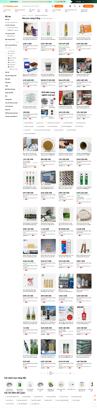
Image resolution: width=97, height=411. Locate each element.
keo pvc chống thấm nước (61, 400)
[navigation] (12, 194)
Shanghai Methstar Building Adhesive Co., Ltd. (30, 48)
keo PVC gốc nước (51, 396)
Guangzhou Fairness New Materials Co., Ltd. (66, 117)
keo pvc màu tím (63, 396)
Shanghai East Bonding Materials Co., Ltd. (84, 164)
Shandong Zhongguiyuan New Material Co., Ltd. (30, 366)
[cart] (75, 6)
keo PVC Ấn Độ (26, 396)
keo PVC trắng (79, 126)
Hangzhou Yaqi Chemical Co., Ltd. (48, 366)
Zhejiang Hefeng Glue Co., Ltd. (66, 233)
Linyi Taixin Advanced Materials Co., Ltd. (84, 48)
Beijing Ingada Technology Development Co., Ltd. (84, 117)
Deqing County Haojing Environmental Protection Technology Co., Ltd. (84, 233)
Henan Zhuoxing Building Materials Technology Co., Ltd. (84, 366)
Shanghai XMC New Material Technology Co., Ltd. (48, 332)
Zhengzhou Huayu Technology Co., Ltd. (66, 199)
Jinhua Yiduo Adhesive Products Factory (30, 197)
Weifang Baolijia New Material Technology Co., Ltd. (66, 266)
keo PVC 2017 (9, 400)
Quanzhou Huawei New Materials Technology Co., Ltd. (30, 268)
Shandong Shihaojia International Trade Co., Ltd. (66, 53)
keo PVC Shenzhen (52, 126)
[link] (95, 396)
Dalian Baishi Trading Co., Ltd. (48, 85)
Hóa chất (30, 15)
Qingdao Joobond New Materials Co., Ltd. (66, 85)
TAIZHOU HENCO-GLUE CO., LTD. (84, 300)
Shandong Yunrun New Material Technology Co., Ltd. (48, 197)
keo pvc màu (39, 123)
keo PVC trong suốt (76, 396)
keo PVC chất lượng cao (29, 133)
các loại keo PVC (34, 403)
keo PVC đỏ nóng (28, 123)
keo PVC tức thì (9, 403)
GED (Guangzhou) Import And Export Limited (30, 233)
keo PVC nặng (75, 400)
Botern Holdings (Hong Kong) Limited (48, 164)
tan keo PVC (27, 130)
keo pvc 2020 (40, 126)
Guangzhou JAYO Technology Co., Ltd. (48, 266)
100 (70, 373)
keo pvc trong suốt (28, 126)
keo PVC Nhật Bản (22, 403)
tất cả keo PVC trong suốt (53, 123)
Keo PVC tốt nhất (38, 396)
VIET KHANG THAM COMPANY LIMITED (30, 85)
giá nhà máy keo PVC (21, 400)
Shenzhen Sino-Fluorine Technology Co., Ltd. (30, 300)
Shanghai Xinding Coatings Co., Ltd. (30, 165)
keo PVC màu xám (81, 123)
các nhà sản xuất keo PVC (12, 396)
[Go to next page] (73, 373)
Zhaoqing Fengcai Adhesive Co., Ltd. (84, 85)
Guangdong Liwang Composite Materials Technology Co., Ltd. (66, 300)
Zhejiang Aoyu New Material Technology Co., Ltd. (48, 233)
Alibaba (24, 15)
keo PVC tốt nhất (71, 130)
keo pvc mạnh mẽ (58, 130)
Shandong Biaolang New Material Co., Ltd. (84, 201)
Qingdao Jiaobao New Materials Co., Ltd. (66, 366)
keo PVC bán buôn (68, 123)
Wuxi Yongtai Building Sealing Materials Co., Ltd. (66, 164)
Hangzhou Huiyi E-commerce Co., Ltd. (84, 332)
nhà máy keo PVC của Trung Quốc (42, 130)
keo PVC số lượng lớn (66, 126)
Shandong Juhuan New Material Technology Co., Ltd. (48, 48)
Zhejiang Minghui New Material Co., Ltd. (30, 117)
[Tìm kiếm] (58, 6)
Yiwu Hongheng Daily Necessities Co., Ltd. (66, 334)
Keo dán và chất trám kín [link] (41, 15)
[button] (53, 6)
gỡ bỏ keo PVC (48, 400)
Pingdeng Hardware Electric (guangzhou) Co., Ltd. (84, 266)
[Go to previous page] (41, 373)
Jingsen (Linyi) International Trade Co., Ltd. (48, 300)
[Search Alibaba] (36, 6)
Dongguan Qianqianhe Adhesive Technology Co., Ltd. (30, 332)
